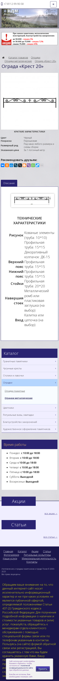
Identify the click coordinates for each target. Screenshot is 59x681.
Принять (42, 668)
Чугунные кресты (30, 368)
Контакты (31, 562)
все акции (50, 513)
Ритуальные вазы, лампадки (30, 414)
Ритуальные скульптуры (37, 555)
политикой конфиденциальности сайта (21, 666)
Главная (8, 551)
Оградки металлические (18, 61)
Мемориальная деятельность (39, 558)
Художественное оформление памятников (30, 429)
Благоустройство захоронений (30, 422)
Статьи (47, 551)
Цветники (30, 407)
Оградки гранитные (15, 390)
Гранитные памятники (30, 361)
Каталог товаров (18, 57)
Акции (35, 551)
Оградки (35, 57)
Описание (9, 183)
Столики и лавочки (30, 375)
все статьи (49, 536)
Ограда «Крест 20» (45, 61)
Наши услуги (10, 558)
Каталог (22, 551)
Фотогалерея (11, 555)
